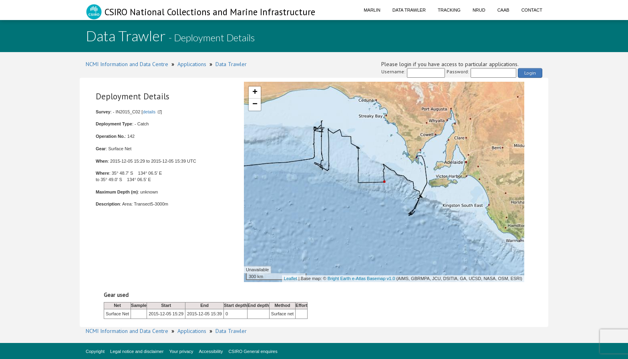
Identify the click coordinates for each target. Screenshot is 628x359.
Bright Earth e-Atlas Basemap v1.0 (361, 278)
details (149, 111)
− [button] (255, 105)
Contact (531, 10)
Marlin (372, 10)
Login (530, 73)
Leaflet (290, 278)
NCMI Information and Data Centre (127, 64)
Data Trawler (409, 10)
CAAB (503, 10)
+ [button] (255, 93)
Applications (191, 64)
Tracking (449, 10)
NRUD (479, 10)
